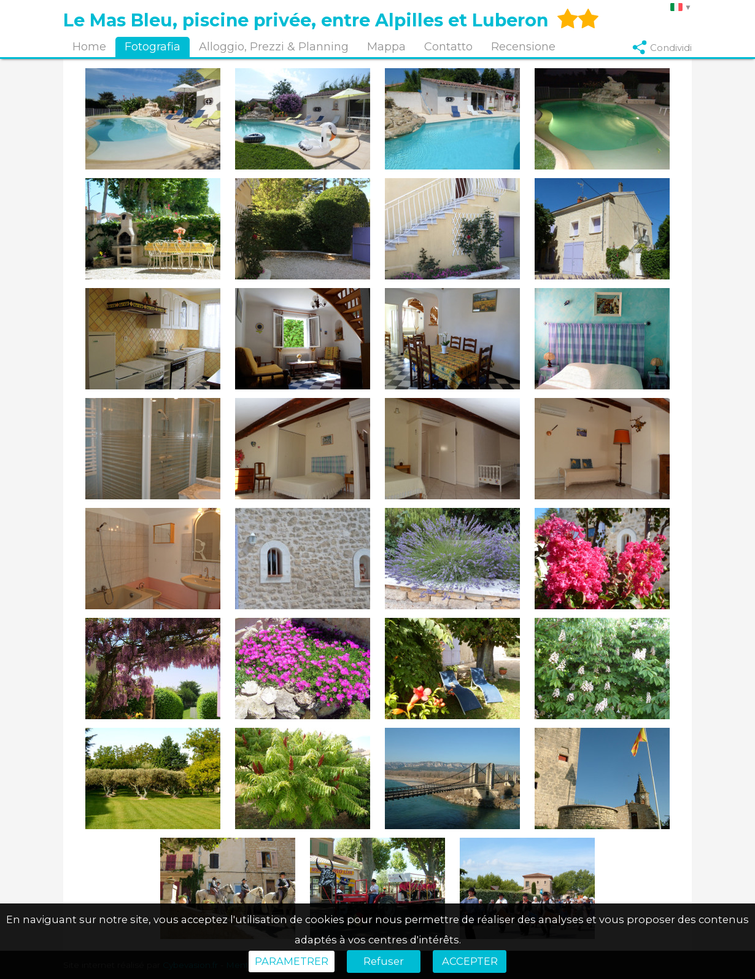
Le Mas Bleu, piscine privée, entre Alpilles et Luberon (305, 20)
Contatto (448, 46)
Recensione (523, 46)
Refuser (383, 961)
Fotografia (152, 46)
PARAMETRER (291, 961)
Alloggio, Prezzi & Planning (274, 46)
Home (89, 46)
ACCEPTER (470, 961)
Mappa (386, 46)
